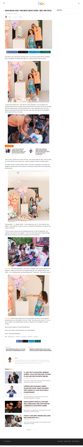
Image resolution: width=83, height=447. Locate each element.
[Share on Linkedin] (33, 52)
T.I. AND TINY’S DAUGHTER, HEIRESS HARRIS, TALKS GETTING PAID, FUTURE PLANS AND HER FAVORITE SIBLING (37, 376)
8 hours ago (33, 409)
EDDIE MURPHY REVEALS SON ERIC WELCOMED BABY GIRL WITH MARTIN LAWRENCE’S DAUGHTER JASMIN (37, 405)
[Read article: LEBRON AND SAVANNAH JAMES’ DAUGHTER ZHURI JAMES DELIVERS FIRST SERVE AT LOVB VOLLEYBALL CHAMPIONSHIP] (13, 393)
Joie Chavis (23, 336)
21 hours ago (33, 421)
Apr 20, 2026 (14, 154)
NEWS (20, 16)
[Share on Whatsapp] (45, 52)
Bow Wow (7, 268)
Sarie (10, 16)
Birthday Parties (11, 336)
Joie (14, 224)
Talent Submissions (75, 442)
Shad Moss (30, 336)
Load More (28, 431)
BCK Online (8, 442)
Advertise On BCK (67, 442)
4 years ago (15, 16)
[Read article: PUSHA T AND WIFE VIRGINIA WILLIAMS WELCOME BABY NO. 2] (13, 422)
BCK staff (27, 409)
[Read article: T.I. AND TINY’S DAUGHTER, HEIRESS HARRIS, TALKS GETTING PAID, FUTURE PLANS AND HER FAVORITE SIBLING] (13, 379)
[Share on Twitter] (23, 52)
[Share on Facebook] (12, 52)
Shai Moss (36, 336)
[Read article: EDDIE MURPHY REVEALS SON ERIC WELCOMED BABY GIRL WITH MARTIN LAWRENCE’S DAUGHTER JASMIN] (13, 408)
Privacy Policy (60, 442)
